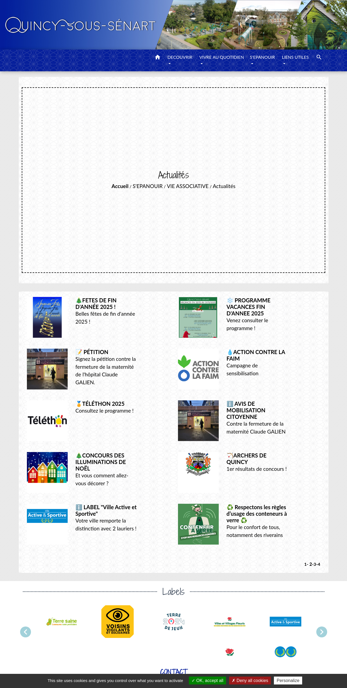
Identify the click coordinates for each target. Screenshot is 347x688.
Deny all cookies (250, 680)
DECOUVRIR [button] (179, 57)
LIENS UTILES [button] (295, 57)
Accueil (120, 186)
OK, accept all (207, 680)
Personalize (288, 680)
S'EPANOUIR (147, 186)
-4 (318, 564)
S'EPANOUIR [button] (262, 57)
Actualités (224, 186)
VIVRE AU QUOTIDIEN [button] (221, 57)
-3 (314, 564)
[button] (157, 58)
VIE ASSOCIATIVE (187, 186)
